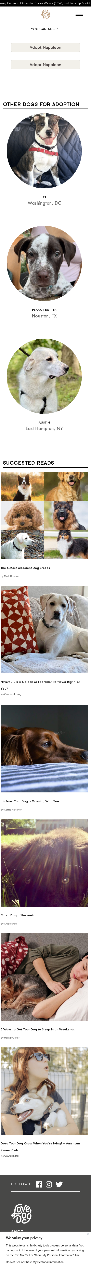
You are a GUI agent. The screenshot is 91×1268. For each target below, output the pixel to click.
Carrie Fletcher (13, 810)
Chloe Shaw (10, 924)
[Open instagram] (49, 1184)
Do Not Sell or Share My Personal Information (35, 1262)
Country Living (12, 694)
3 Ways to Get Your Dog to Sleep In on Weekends (38, 1029)
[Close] (88, 1234)
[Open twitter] (59, 1184)
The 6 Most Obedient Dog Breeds (25, 568)
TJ (44, 197)
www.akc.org (11, 1156)
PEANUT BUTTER (44, 309)
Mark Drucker (12, 576)
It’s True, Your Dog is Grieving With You (30, 801)
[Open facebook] (39, 1184)
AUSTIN (44, 422)
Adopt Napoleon (45, 48)
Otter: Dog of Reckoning (19, 915)
